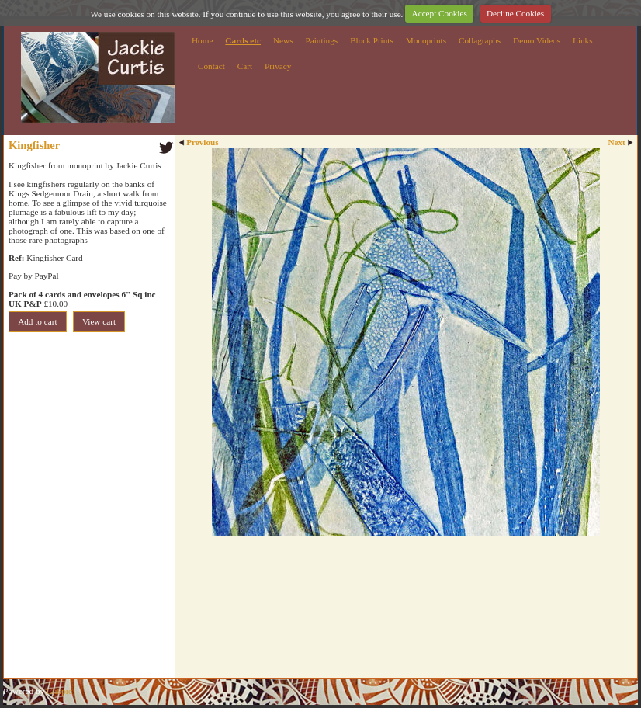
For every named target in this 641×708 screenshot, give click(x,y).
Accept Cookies (439, 13)
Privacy (278, 66)
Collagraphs (480, 40)
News (283, 40)
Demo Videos (536, 40)
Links (582, 40)
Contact (211, 66)
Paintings (322, 40)
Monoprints (426, 40)
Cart (244, 66)
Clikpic (59, 691)
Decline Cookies (515, 13)
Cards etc (243, 40)
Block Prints (371, 40)
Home (202, 40)
